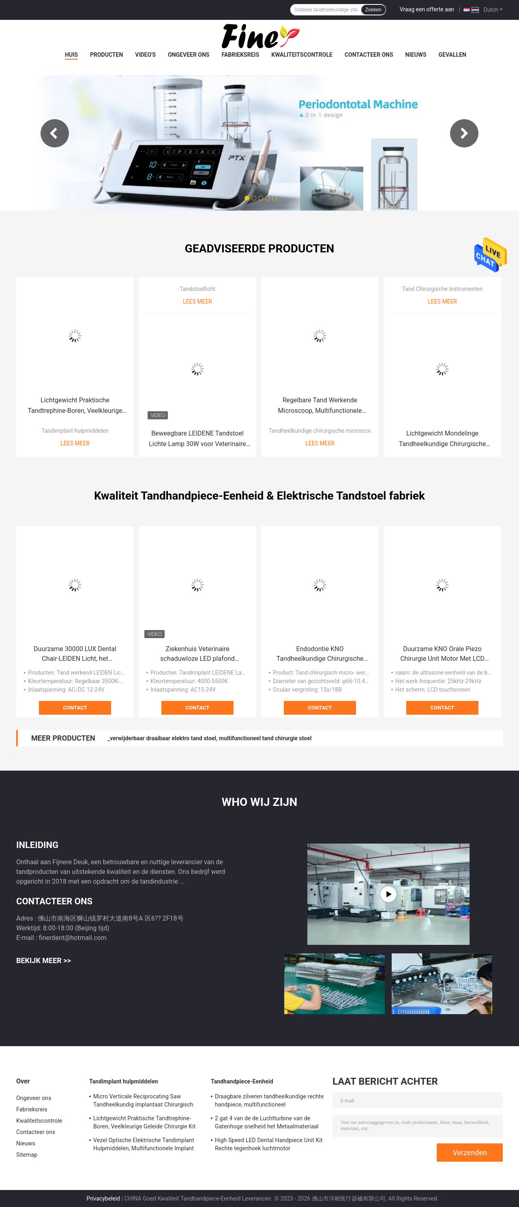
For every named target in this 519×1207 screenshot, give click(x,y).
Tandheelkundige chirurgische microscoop (322, 430)
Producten (106, 54)
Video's (145, 54)
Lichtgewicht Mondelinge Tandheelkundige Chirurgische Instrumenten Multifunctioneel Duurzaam (442, 439)
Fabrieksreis (240, 54)
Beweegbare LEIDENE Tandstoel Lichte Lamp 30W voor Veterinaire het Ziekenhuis (197, 439)
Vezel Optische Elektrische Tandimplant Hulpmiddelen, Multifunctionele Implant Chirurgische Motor (143, 1145)
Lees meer (75, 443)
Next (464, 133)
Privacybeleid (103, 1198)
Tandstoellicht (197, 289)
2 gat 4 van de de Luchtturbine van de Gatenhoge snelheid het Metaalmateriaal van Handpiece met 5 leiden (267, 1123)
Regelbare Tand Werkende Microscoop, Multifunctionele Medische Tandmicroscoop (320, 406)
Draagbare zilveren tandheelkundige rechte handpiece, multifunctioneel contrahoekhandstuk (269, 1101)
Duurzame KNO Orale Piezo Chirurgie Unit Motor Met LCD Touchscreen (442, 654)
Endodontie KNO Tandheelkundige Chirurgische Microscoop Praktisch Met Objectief (320, 654)
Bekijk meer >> (43, 960)
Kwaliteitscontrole (301, 54)
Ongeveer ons (188, 54)
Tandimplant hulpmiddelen (74, 430)
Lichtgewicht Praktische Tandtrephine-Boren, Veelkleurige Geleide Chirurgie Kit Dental (75, 406)
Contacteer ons (369, 54)
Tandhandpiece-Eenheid (242, 1081)
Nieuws (416, 54)
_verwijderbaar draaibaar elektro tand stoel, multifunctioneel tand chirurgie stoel (209, 738)
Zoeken (373, 10)
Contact (75, 708)
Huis (71, 54)
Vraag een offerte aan (427, 9)
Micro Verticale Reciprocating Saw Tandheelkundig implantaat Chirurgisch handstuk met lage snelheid (143, 1101)
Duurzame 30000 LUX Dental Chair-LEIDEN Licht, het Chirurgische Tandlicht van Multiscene (75, 654)
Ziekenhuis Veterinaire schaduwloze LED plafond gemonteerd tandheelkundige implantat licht (197, 654)
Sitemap (26, 1154)
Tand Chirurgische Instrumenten (442, 289)
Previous (55, 133)
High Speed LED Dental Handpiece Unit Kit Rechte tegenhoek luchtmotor (269, 1144)
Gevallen (452, 54)
